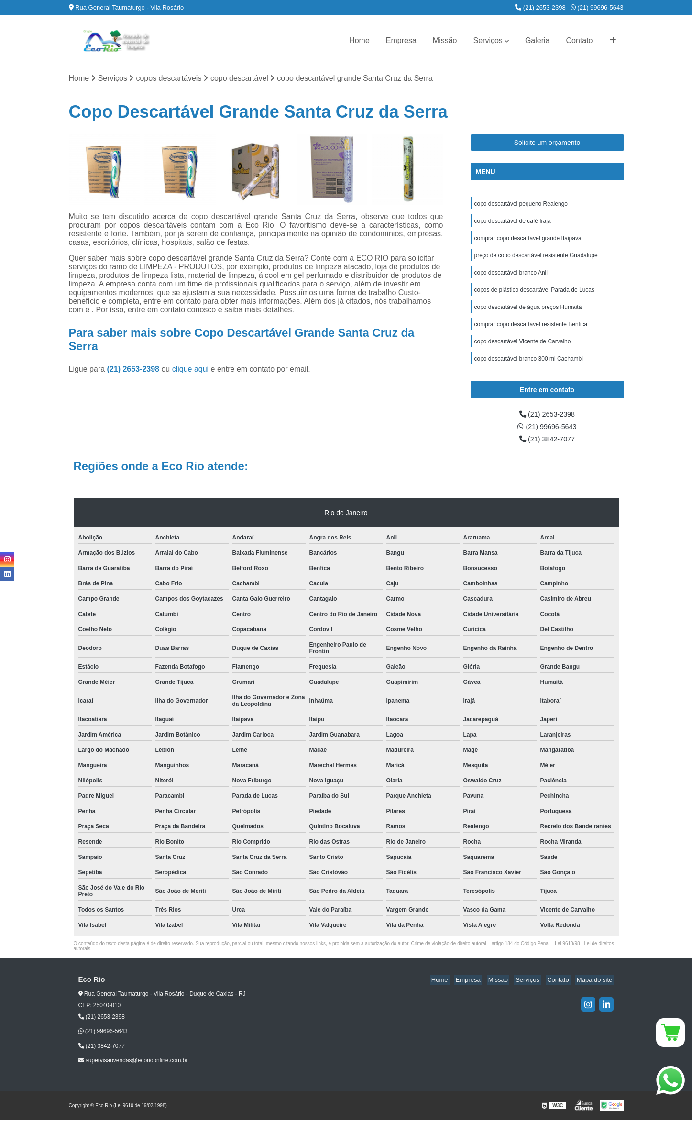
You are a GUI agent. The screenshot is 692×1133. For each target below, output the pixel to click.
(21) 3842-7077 (547, 452)
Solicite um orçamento (547, 143)
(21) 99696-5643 (597, 7)
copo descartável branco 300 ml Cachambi (528, 368)
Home (359, 40)
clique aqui (190, 370)
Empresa (401, 40)
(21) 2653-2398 (540, 7)
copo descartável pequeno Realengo (521, 205)
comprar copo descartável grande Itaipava (528, 241)
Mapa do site (596, 993)
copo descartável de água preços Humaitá (528, 314)
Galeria (537, 40)
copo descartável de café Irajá (512, 223)
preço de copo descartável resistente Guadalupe (536, 259)
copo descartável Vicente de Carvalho (522, 350)
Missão (445, 40)
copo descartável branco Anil (511, 278)
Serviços (488, 40)
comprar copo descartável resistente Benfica (531, 332)
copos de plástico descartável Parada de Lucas (534, 296)
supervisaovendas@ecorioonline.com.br (133, 1073)
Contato (579, 40)
